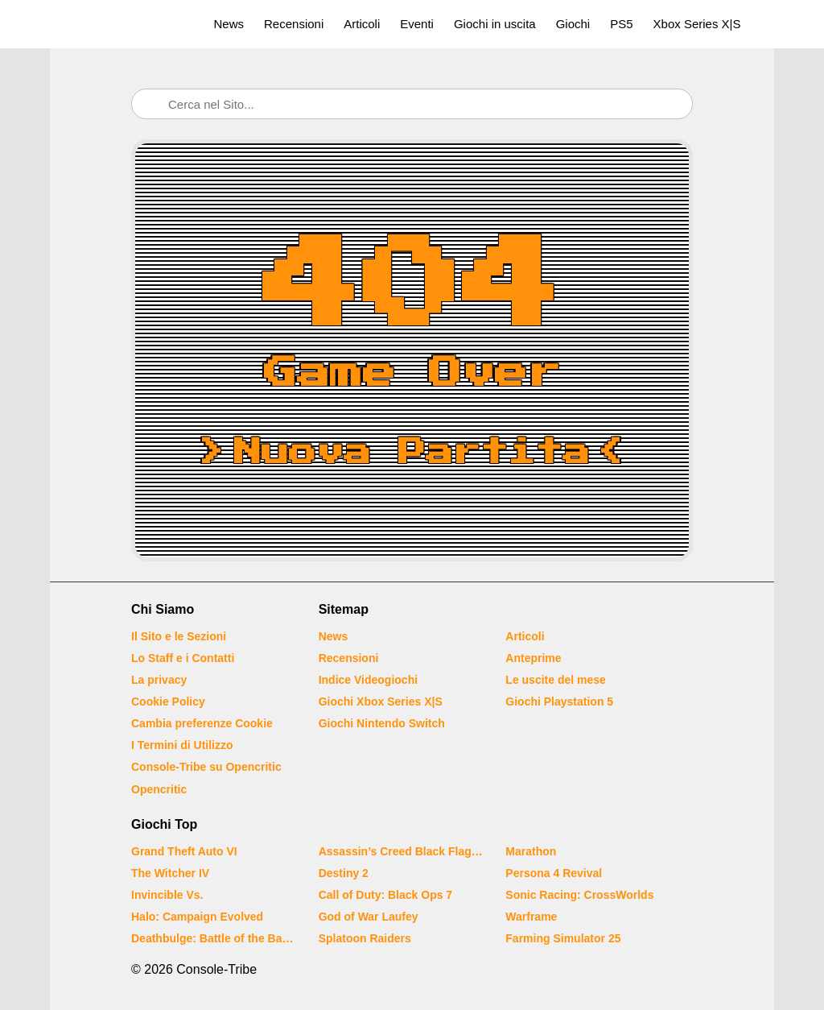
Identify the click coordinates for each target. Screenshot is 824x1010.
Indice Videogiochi (368, 679)
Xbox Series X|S (697, 24)
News (229, 24)
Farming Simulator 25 (562, 938)
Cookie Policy (168, 701)
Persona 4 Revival (553, 873)
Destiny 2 (344, 873)
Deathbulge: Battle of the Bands (215, 938)
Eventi (417, 24)
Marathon (530, 851)
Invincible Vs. (167, 894)
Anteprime (533, 658)
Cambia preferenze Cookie (202, 723)
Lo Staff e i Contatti (182, 658)
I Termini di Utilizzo (182, 745)
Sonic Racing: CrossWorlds (579, 894)
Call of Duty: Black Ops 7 (385, 894)
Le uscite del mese (555, 679)
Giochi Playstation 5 (559, 701)
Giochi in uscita (495, 24)
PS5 (621, 24)
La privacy (159, 679)
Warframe (531, 916)
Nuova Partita (412, 452)
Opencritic (159, 789)
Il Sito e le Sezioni (178, 636)
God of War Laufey (368, 916)
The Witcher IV (170, 873)
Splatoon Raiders (365, 938)
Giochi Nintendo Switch (382, 723)
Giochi (573, 24)
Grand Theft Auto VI (184, 851)
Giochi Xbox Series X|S (381, 701)
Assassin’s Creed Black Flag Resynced (402, 851)
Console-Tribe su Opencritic (206, 766)
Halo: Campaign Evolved (197, 916)
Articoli (362, 24)
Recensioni (293, 24)
